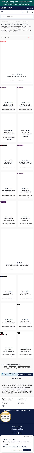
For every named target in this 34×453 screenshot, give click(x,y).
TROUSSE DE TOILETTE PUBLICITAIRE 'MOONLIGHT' (8, 105)
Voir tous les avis (16, 378)
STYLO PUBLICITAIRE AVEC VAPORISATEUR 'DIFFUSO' (25, 219)
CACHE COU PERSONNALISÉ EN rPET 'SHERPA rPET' (8, 191)
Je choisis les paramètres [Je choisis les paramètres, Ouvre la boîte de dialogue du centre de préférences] (16, 449)
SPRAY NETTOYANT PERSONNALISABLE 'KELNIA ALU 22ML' (8, 350)
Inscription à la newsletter (17, 426)
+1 (11, 168)
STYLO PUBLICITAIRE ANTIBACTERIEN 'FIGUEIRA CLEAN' (8, 322)
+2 (11, 225)
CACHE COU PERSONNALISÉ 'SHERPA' (17, 76)
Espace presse (16, 410)
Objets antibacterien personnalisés (24, 367)
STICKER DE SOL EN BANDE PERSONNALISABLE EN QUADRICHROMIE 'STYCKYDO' (8, 162)
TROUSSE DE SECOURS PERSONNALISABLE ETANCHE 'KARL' (25, 105)
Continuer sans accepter (28, 436)
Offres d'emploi (24, 410)
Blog (29, 410)
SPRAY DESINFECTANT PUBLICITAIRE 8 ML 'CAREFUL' (8, 219)
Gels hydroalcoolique (12, 367)
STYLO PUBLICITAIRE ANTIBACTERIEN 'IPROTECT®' (8, 293)
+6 (11, 356)
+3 (11, 299)
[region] (17, 443)
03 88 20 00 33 (30, 8)
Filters (2, 37)
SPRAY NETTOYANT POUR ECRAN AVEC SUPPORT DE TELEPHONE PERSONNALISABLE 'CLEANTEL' (25, 162)
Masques (5, 367)
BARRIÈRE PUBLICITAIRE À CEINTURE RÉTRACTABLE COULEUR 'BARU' (8, 133)
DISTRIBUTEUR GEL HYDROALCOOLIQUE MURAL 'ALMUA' (25, 133)
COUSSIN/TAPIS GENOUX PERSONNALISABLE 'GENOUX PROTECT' (25, 322)
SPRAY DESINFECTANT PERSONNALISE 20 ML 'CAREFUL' (25, 191)
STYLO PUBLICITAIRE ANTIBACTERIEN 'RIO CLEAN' (25, 293)
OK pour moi (27, 450)
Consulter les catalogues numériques (17, 429)
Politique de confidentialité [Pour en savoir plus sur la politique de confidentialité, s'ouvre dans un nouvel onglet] (21, 446)
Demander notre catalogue (17, 428)
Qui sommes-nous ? (7, 410)
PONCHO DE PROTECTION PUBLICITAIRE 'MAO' (17, 265)
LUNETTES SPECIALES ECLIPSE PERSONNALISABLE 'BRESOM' (25, 350)
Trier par (7, 37)
